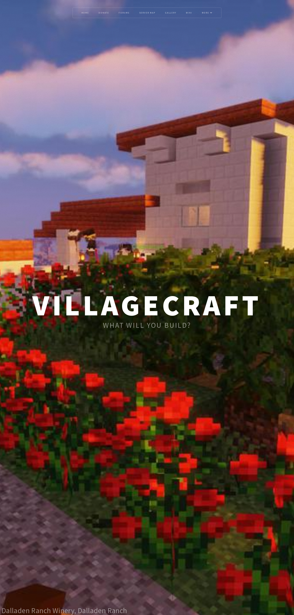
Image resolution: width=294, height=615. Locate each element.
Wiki (189, 12)
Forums (124, 12)
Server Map (147, 12)
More (207, 12)
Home (85, 12)
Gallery (170, 12)
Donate (104, 12)
